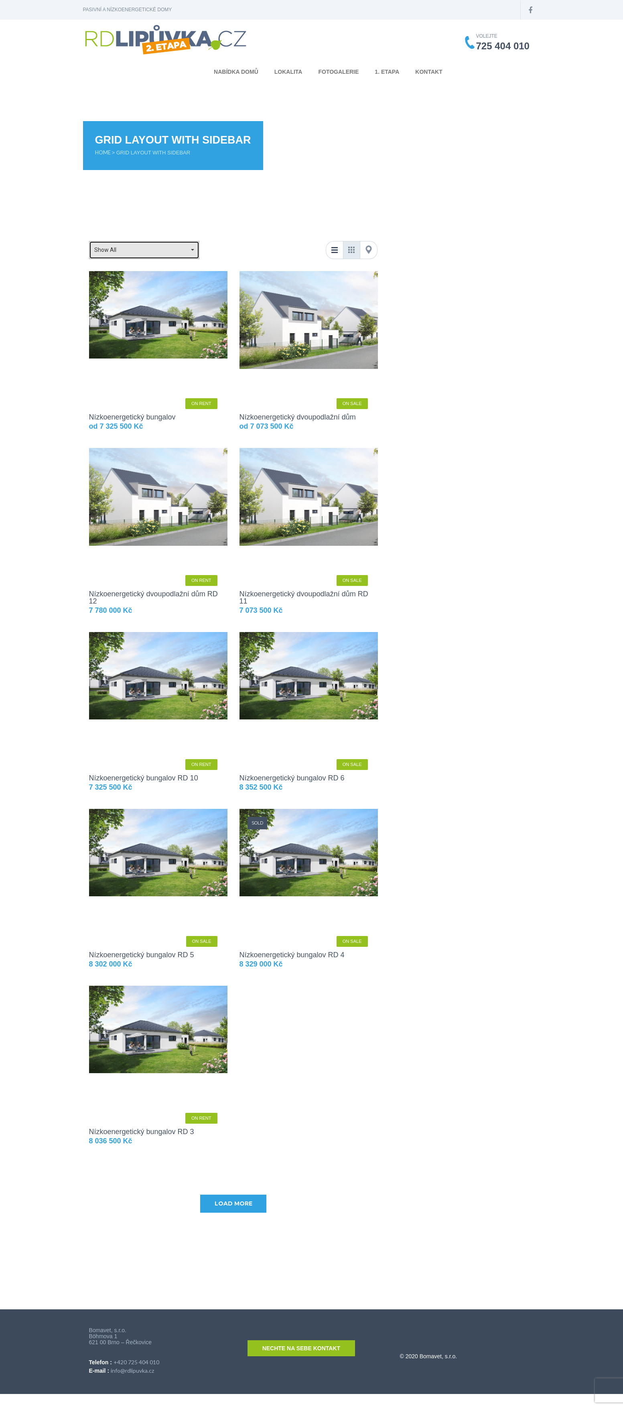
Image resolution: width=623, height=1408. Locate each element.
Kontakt (428, 72)
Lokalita (288, 72)
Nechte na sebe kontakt (301, 1348)
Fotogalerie (338, 72)
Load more (233, 1203)
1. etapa (387, 72)
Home (103, 152)
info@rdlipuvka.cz (132, 1370)
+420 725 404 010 (136, 1362)
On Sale (352, 403)
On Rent (201, 403)
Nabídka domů (236, 72)
